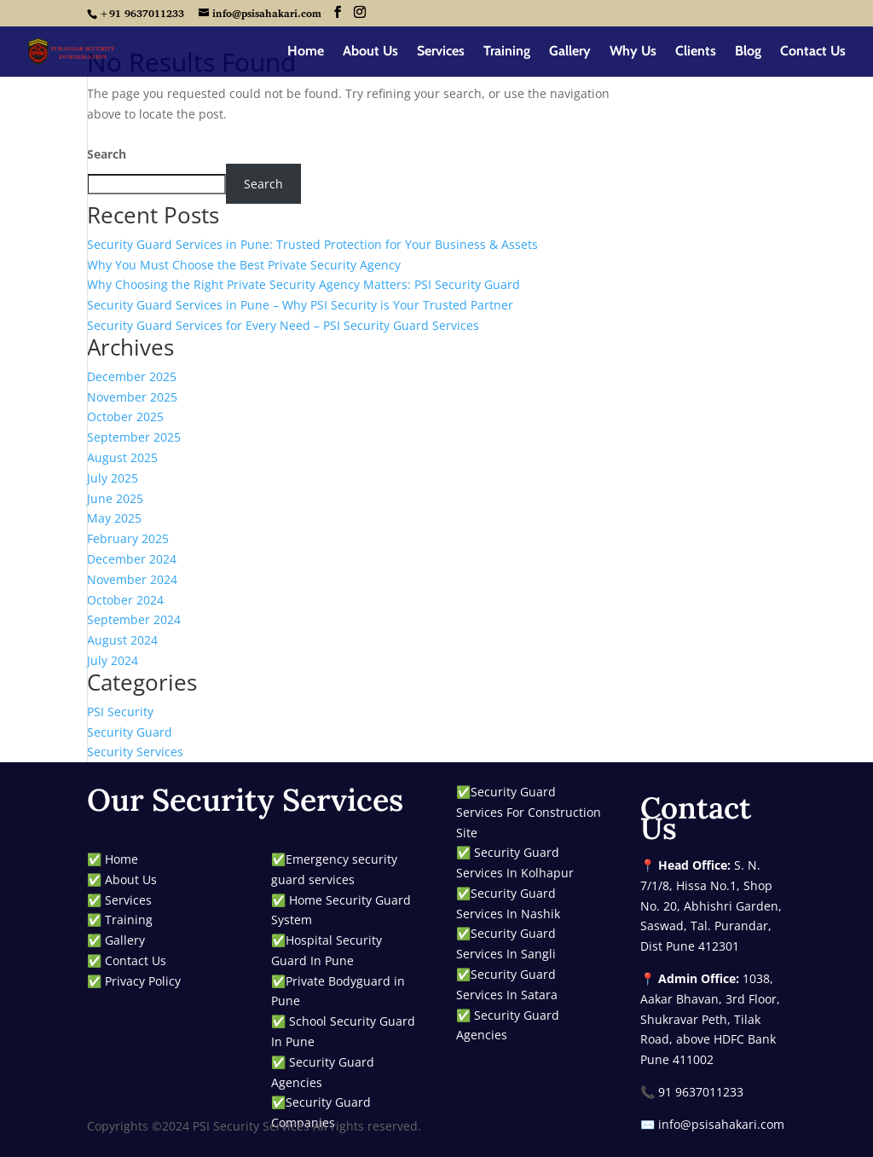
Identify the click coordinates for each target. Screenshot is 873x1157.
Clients (695, 52)
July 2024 (112, 660)
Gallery (570, 52)
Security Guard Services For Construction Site (528, 812)
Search (106, 154)
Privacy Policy (143, 981)
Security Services (135, 751)
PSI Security (120, 711)
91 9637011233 (700, 1092)
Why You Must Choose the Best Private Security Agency (244, 265)
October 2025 (125, 416)
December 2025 (131, 376)
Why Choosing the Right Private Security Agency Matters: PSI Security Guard (303, 284)
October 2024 (125, 600)
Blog (748, 52)
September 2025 (134, 437)
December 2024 (131, 559)
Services (441, 52)
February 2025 (128, 538)
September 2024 (134, 619)
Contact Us (813, 52)
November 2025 (132, 397)
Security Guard (129, 732)
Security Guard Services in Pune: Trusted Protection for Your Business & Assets (312, 244)
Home (305, 52)
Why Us (633, 52)
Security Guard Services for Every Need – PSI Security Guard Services (283, 325)
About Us (370, 52)
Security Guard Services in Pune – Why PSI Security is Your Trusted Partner (300, 305)
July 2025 (112, 478)
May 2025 (114, 518)
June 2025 (115, 498)
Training (506, 52)
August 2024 (122, 640)
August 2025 (122, 457)
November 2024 (132, 579)
